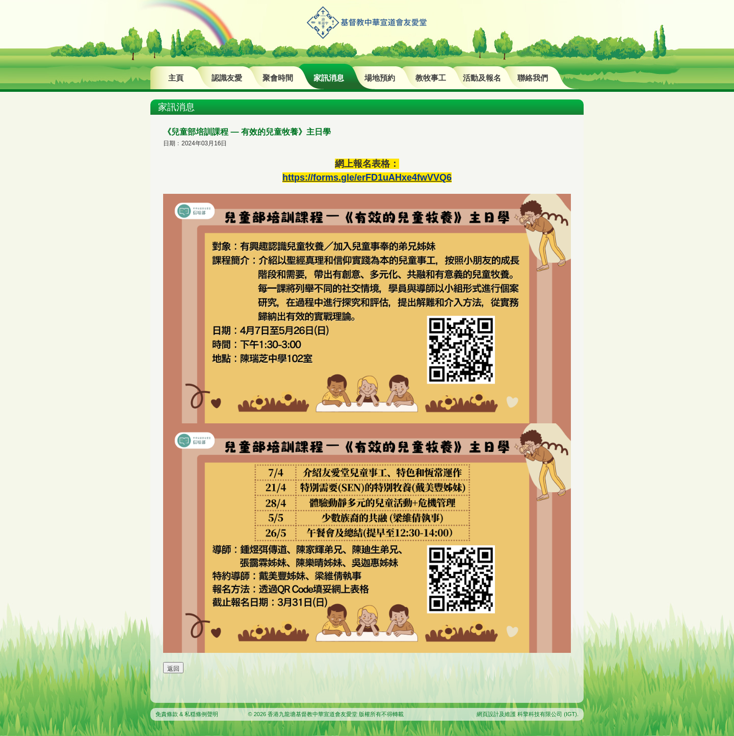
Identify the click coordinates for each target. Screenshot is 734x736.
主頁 (176, 77)
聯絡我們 (532, 77)
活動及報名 (482, 77)
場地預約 (379, 77)
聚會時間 (278, 77)
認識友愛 (227, 77)
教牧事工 (430, 77)
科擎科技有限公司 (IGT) (547, 714)
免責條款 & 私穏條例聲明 (186, 714)
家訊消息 (328, 77)
